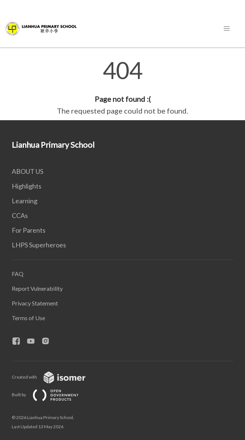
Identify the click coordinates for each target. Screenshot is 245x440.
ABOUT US (27, 171)
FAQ (17, 273)
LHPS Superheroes (39, 245)
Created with (54, 377)
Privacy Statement (35, 303)
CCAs (20, 215)
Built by (51, 394)
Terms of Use (28, 317)
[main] (122, 87)
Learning (24, 201)
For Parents (28, 230)
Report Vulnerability (37, 288)
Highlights (26, 186)
